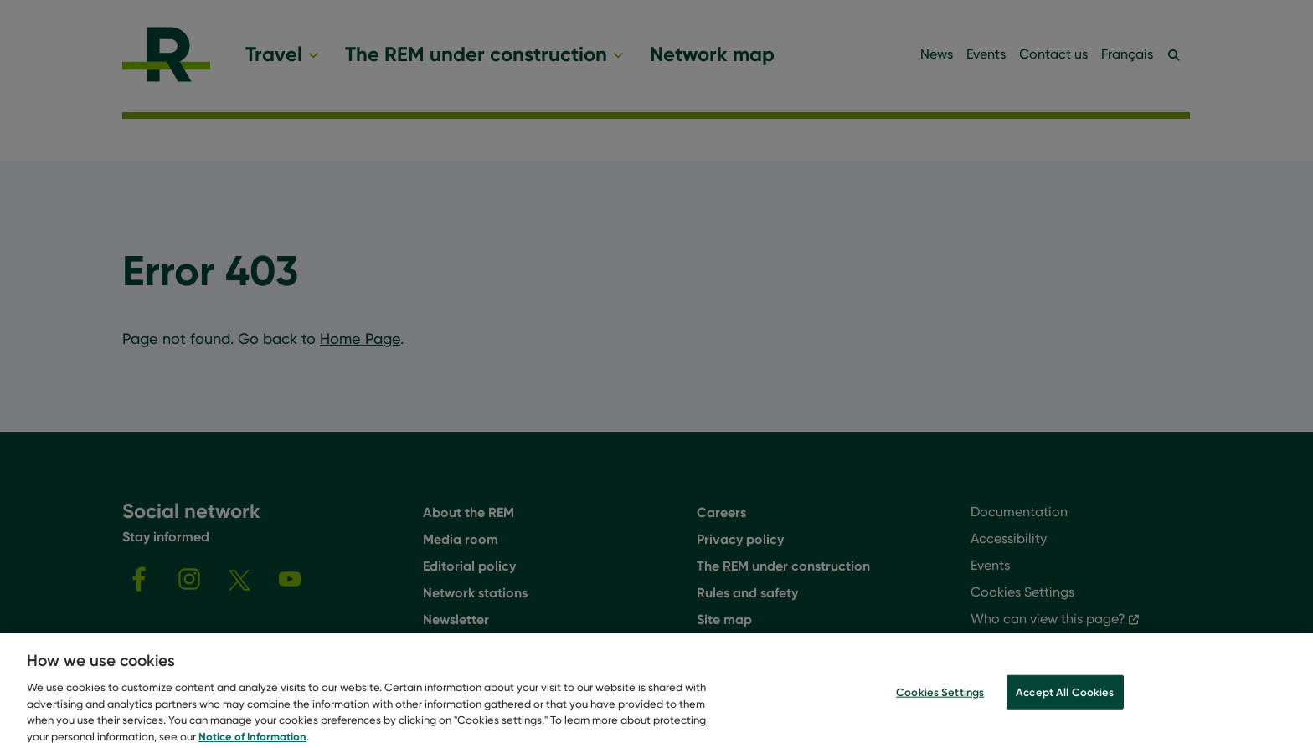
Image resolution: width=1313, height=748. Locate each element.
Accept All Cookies (1065, 700)
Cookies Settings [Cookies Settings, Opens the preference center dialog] (940, 700)
